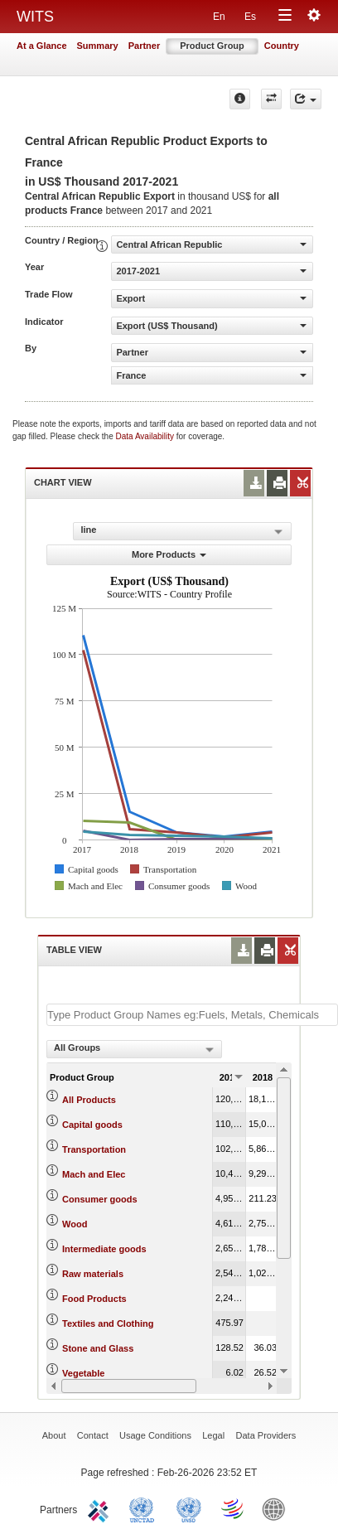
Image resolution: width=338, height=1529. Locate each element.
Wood (74, 1224)
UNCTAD (145, 1508)
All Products (89, 1100)
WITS (35, 16)
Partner (144, 46)
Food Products (94, 1299)
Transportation (94, 1149)
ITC (101, 1508)
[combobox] (134, 1049)
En (219, 16)
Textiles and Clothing (107, 1323)
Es (250, 16)
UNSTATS (188, 1508)
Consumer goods (99, 1199)
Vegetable (83, 1373)
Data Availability (146, 436)
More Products (169, 554)
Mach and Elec (93, 1174)
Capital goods (92, 1125)
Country (281, 46)
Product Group (212, 46)
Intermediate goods (104, 1249)
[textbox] (192, 1015)
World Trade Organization (233, 1508)
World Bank (277, 1508)
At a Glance (42, 46)
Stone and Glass (97, 1348)
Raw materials (92, 1274)
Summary (97, 46)
